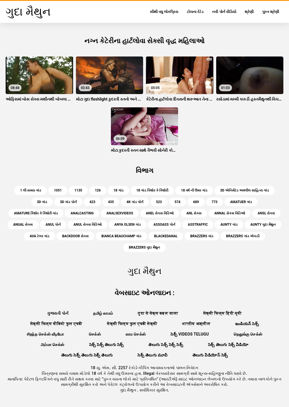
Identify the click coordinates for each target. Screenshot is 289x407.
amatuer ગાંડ (241, 202)
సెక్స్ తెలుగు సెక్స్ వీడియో (228, 344)
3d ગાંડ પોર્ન (68, 202)
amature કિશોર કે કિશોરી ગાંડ (36, 213)
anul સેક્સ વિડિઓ (87, 225)
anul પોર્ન (53, 225)
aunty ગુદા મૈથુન (263, 225)
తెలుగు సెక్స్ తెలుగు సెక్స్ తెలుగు (87, 355)
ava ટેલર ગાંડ (39, 236)
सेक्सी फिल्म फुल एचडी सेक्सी (132, 323)
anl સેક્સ (194, 213)
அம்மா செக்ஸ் (52, 344)
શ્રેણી (249, 12)
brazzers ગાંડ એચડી (242, 236)
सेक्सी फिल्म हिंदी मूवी (222, 313)
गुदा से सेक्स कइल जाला (158, 313)
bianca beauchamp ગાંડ (121, 236)
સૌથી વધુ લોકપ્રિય (164, 12)
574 (178, 202)
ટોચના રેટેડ (195, 12)
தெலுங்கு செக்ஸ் (248, 334)
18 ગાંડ (118, 190)
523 (159, 202)
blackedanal (166, 236)
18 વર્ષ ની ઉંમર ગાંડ (194, 190)
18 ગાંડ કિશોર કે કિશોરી (152, 190)
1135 (78, 190)
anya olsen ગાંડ (127, 225)
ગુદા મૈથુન (128, 390)
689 (196, 202)
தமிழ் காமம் (103, 313)
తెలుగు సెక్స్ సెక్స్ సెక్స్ (165, 344)
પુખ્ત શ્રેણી (270, 12)
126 (98, 190)
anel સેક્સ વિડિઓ (160, 213)
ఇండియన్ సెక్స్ (247, 323)
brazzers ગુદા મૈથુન (144, 247)
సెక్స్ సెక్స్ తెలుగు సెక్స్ (106, 344)
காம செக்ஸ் (136, 334)
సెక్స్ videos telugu (189, 334)
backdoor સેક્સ (75, 236)
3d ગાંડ (42, 202)
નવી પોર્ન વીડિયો (224, 12)
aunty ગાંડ (229, 225)
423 (92, 202)
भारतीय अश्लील (196, 323)
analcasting (82, 213)
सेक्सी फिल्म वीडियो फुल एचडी (56, 323)
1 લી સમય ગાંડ (30, 190)
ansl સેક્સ (266, 213)
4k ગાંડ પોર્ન (134, 202)
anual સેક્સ (23, 225)
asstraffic (198, 225)
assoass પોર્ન (164, 225)
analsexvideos (119, 213)
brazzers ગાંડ (201, 236)
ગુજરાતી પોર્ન (57, 313)
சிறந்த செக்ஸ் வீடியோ (45, 334)
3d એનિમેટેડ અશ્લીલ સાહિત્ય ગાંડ (244, 190)
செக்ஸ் (95, 334)
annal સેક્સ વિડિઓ (229, 213)
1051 (58, 190)
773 (215, 202)
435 (111, 202)
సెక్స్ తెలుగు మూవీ (152, 355)
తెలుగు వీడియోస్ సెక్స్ (210, 355)
